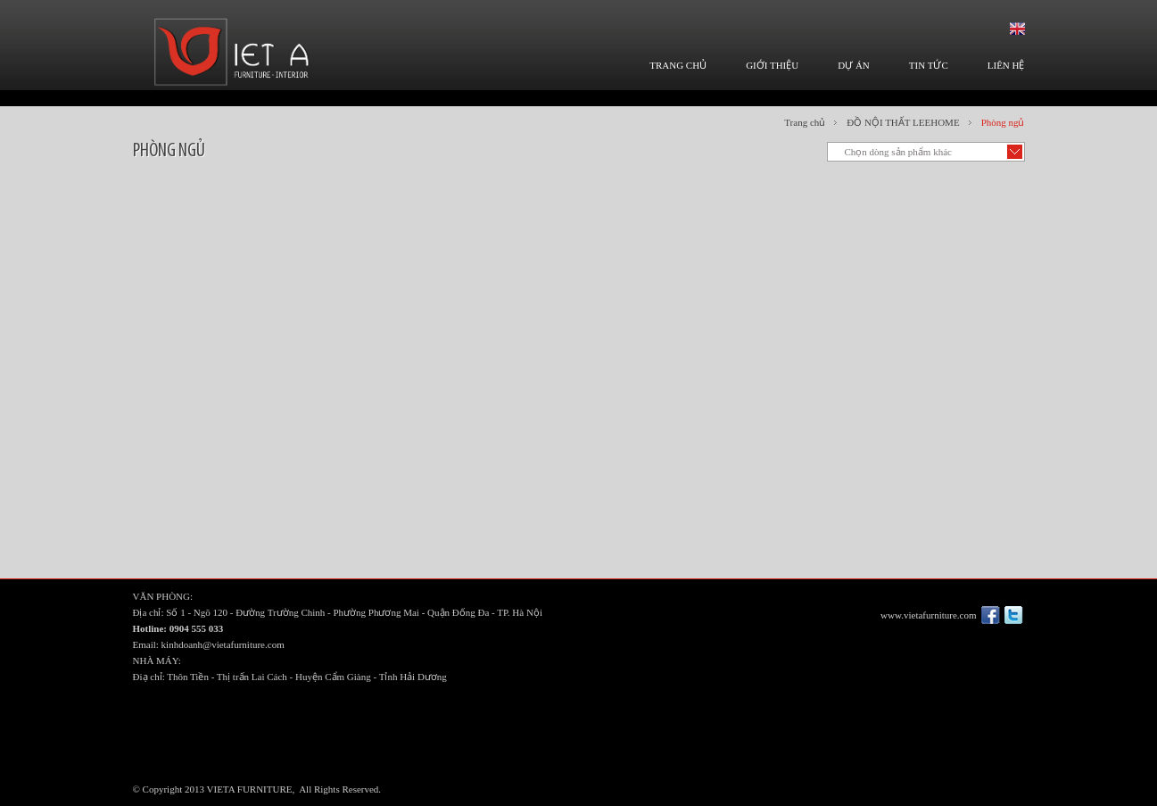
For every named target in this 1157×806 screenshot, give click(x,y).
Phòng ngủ (1003, 122)
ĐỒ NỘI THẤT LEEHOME (903, 122)
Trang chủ (804, 122)
